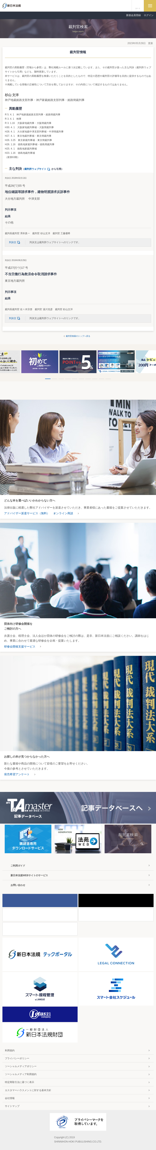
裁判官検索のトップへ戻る (78, 336)
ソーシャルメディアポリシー (21, 1066)
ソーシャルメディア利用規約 (21, 1074)
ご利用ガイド (18, 865)
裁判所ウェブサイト (37, 169)
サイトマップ (12, 1106)
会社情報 (10, 1098)
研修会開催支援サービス (19, 646)
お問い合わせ (18, 885)
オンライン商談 (63, 513)
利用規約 (10, 1050)
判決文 (15, 242)
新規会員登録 (133, 15)
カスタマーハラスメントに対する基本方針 (28, 1090)
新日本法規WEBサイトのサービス (29, 875)
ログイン (149, 15)
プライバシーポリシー (17, 1058)
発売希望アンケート (17, 774)
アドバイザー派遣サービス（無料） (27, 513)
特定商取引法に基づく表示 (19, 1082)
